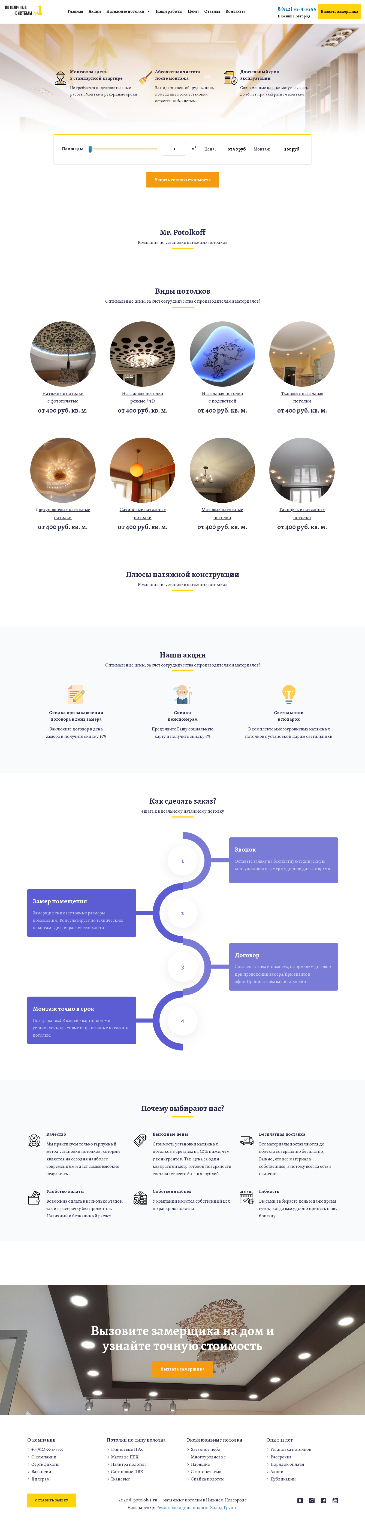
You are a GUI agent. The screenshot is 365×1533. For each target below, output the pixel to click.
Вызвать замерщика (339, 11)
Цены (193, 11)
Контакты (235, 11)
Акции (95, 11)
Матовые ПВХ (124, 1457)
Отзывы (212, 11)
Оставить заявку (51, 1500)
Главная (75, 11)
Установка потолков (290, 1449)
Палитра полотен (128, 1464)
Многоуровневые (208, 1457)
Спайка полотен (207, 1479)
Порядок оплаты (287, 1464)
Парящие (200, 1464)
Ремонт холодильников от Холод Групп (196, 1507)
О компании (43, 1457)
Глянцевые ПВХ (127, 1449)
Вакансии (41, 1472)
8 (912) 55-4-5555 (297, 12)
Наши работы (169, 11)
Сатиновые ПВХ (127, 1472)
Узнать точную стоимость (183, 180)
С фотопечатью (206, 1472)
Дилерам (40, 1479)
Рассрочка (280, 1457)
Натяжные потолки (125, 11)
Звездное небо (205, 1449)
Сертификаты (45, 1464)
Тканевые (120, 1479)
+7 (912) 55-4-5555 (47, 1449)
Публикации (283, 1479)
